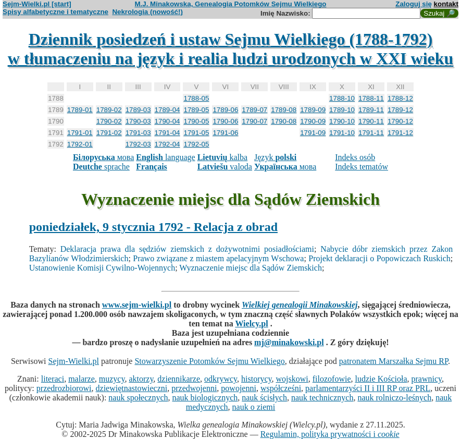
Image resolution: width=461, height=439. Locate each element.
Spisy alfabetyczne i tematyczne (55, 12)
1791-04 (167, 133)
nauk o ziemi (254, 407)
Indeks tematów (361, 166)
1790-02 (109, 121)
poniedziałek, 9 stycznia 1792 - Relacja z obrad (153, 227)
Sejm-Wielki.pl (73, 361)
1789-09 (313, 110)
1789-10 (342, 110)
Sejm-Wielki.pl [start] (37, 4)
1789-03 (138, 110)
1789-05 (196, 110)
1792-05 (196, 144)
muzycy (112, 378)
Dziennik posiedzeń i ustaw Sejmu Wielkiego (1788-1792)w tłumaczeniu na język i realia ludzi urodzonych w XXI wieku (231, 49)
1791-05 (196, 133)
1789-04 (167, 110)
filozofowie (332, 378)
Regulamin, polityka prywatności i (330, 434)
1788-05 (196, 98)
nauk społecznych (138, 397)
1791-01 (80, 133)
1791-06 (225, 133)
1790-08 (283, 121)
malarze (81, 378)
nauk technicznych (322, 397)
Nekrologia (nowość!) (147, 12)
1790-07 (254, 121)
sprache (101, 166)
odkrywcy (220, 378)
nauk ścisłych (264, 397)
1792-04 (167, 144)
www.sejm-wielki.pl (136, 304)
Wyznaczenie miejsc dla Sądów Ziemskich (250, 267)
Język (275, 157)
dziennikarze (178, 378)
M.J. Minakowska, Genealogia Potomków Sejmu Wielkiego (231, 4)
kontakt (446, 4)
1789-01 (80, 110)
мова (103, 157)
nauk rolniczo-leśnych (394, 397)
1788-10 (342, 98)
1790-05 (196, 121)
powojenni (238, 388)
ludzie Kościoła (381, 378)
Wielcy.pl (251, 323)
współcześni (280, 388)
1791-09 (313, 133)
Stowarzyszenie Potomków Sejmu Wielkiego (209, 361)
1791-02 (109, 133)
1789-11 (371, 110)
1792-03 (138, 144)
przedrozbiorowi (64, 388)
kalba (222, 157)
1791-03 (138, 133)
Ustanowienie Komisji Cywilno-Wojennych (102, 267)
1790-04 (167, 121)
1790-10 (342, 121)
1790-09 (313, 121)
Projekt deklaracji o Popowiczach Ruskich (379, 258)
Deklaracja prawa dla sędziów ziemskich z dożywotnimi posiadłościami (187, 249)
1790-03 (138, 121)
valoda (224, 166)
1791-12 (400, 133)
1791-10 (342, 133)
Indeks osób (355, 157)
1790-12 (400, 121)
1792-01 (80, 144)
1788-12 (400, 98)
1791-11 (371, 133)
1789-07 (254, 110)
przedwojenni (194, 388)
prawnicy (427, 378)
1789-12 (400, 110)
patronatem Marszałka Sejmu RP (393, 361)
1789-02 (109, 110)
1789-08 (283, 110)
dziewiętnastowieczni (132, 388)
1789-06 (225, 110)
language (165, 157)
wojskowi (292, 378)
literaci (52, 378)
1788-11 (371, 98)
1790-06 (225, 121)
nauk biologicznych (205, 397)
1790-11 (371, 121)
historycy (256, 378)
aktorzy (141, 378)
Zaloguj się (413, 4)
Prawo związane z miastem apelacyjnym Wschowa (218, 258)
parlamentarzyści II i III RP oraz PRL (367, 388)
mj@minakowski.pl (289, 342)
